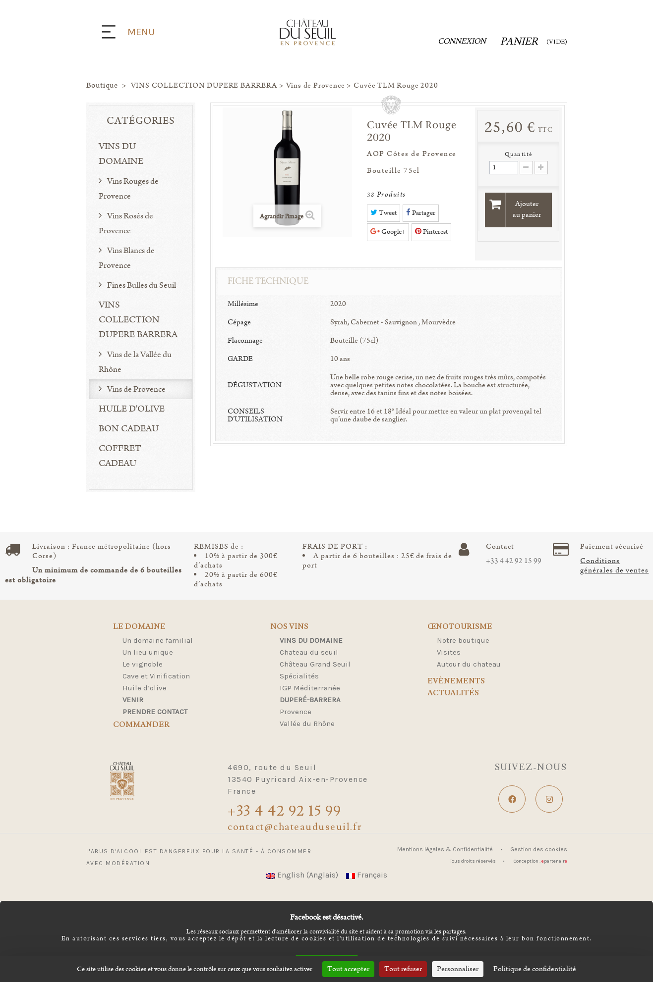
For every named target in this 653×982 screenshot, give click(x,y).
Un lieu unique (147, 652)
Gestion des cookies (538, 849)
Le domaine (139, 627)
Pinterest (431, 232)
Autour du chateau (469, 664)
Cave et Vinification (156, 676)
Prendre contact (154, 711)
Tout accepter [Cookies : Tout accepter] (348, 969)
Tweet (383, 213)
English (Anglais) (302, 874)
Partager (420, 213)
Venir (132, 699)
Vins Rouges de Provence (129, 188)
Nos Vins (289, 627)
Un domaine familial (157, 640)
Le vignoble (142, 664)
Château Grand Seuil (315, 664)
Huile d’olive (144, 687)
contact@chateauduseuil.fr (295, 827)
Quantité (519, 154)
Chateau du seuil (309, 652)
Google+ (388, 232)
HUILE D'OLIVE (132, 409)
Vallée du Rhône (307, 723)
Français (366, 874)
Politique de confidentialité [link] (534, 969)
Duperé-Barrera (310, 699)
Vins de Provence (136, 389)
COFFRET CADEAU (120, 456)
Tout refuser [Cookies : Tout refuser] (403, 969)
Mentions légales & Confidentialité (445, 849)
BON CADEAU (129, 428)
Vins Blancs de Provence (127, 258)
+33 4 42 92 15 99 (513, 561)
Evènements (456, 681)
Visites (449, 652)
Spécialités (299, 676)
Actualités (453, 693)
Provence (295, 711)
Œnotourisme (459, 627)
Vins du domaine (311, 640)
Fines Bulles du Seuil (141, 285)
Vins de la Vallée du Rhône (135, 362)
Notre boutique (463, 640)
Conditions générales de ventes (614, 566)
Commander (141, 725)
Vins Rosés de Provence (126, 223)
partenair (554, 861)
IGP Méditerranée (310, 687)
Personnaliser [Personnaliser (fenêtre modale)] (457, 969)
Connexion (462, 41)
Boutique (102, 85)
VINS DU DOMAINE (121, 154)
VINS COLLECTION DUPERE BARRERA (138, 320)
